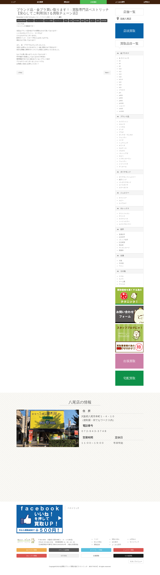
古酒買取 (96, 556)
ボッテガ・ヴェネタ (126, 135)
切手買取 (64, 556)
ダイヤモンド (125, 172)
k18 (120, 77)
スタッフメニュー (136, 561)
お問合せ (133, 539)
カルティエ (123, 148)
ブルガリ (122, 151)
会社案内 (115, 542)
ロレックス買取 (31, 556)
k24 (120, 87)
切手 (122, 229)
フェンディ (123, 137)
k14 (120, 74)
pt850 (121, 95)
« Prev (20, 72)
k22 (120, 82)
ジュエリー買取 (128, 550)
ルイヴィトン (59, 20)
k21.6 (121, 79)
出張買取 (129, 361)
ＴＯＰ (96, 539)
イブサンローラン (125, 158)
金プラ (93, 20)
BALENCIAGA (21, 20)
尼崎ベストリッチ (53, 17)
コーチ (121, 140)
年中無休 (76, 20)
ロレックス (124, 208)
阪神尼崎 (103, 20)
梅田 (82, 20)
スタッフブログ (41, 17)
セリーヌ (122, 145)
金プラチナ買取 (31, 550)
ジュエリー (124, 193)
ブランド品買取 (64, 550)
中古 (66, 20)
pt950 (121, 100)
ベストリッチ (73, 508)
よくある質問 (116, 544)
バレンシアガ (39, 20)
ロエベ (121, 156)
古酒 (70, 20)
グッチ (121, 129)
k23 (120, 85)
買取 (87, 20)
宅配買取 (129, 378)
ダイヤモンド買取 (96, 550)
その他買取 (128, 556)
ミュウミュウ (123, 143)
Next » (107, 72)
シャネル (122, 127)
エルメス (30, 20)
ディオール (123, 166)
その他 (123, 271)
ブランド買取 (49, 20)
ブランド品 (124, 116)
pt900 (121, 98)
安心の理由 (97, 542)
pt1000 (121, 103)
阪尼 (98, 20)
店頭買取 (129, 31)
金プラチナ (124, 53)
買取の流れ (115, 539)
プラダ (121, 132)
